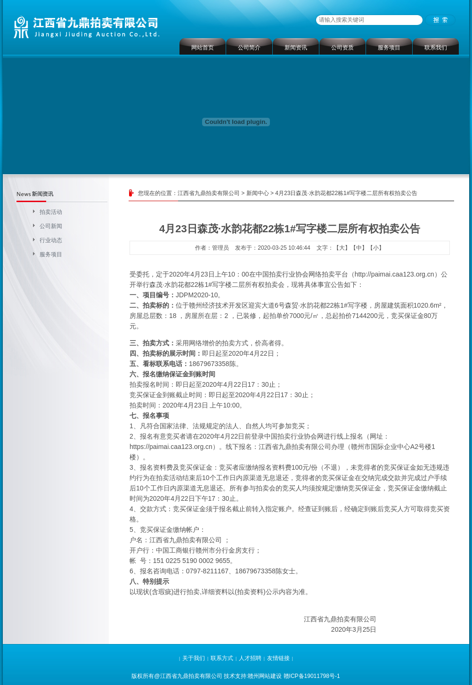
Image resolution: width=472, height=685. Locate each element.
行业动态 (51, 240)
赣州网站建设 (265, 676)
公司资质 (342, 47)
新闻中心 (257, 193)
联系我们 (435, 47)
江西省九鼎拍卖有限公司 (209, 193)
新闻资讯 (296, 47)
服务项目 (389, 47)
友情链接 (278, 658)
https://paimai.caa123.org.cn (171, 446)
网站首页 (202, 47)
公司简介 (249, 47)
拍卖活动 (51, 212)
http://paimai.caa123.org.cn (394, 274)
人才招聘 (250, 658)
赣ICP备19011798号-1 (312, 676)
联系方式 (222, 658)
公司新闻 (51, 226)
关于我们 (193, 658)
